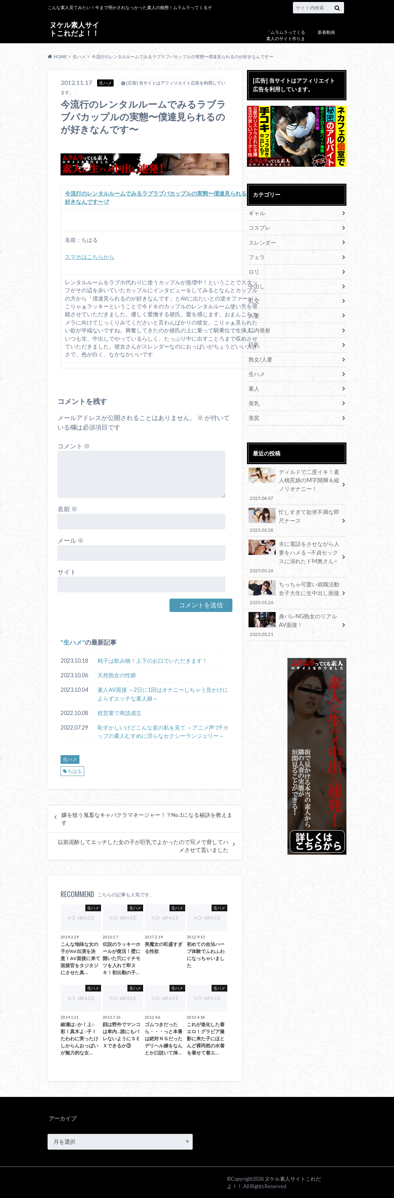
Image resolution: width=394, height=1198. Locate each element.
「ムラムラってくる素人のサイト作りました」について (285, 38)
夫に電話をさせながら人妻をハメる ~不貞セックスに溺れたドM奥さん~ (294, 555)
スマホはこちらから (89, 257)
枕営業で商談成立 (120, 713)
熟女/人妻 (260, 358)
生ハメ (72, 642)
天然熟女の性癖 (117, 675)
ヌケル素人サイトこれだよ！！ (74, 29)
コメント (73, 446)
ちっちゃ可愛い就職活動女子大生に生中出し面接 (294, 591)
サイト (66, 571)
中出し (257, 285)
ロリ (254, 271)
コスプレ (260, 227)
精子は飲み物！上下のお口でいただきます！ (153, 660)
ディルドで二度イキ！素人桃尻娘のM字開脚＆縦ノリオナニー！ (294, 483)
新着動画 (326, 32)
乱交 (254, 300)
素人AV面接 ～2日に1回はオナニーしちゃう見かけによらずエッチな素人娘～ (163, 694)
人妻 (254, 314)
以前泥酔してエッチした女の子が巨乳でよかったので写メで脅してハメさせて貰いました (143, 846)
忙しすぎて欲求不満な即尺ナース (294, 519)
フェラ (257, 256)
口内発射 (260, 329)
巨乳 (254, 344)
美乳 (254, 402)
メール (70, 540)
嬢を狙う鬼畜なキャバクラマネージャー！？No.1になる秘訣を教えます (146, 819)
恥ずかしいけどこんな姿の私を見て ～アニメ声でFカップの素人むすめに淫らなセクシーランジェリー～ (163, 731)
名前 (67, 508)
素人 (254, 387)
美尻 (254, 416)
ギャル (257, 213)
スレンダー (262, 242)
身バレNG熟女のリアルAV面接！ (294, 623)
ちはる (75, 771)
